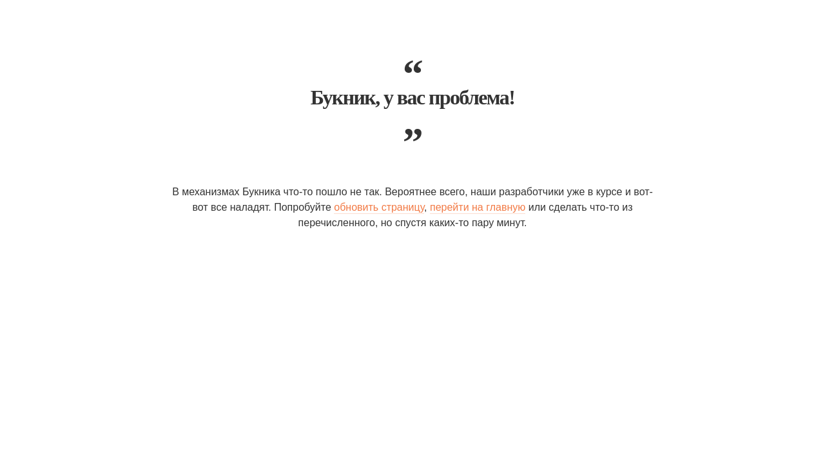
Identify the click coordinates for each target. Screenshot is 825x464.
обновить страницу (379, 207)
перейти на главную (477, 207)
